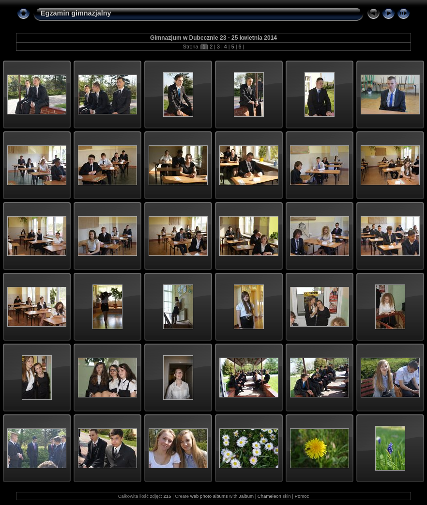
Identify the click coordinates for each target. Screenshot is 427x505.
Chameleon (269, 496)
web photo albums (209, 496)
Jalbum (246, 496)
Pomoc (301, 496)
